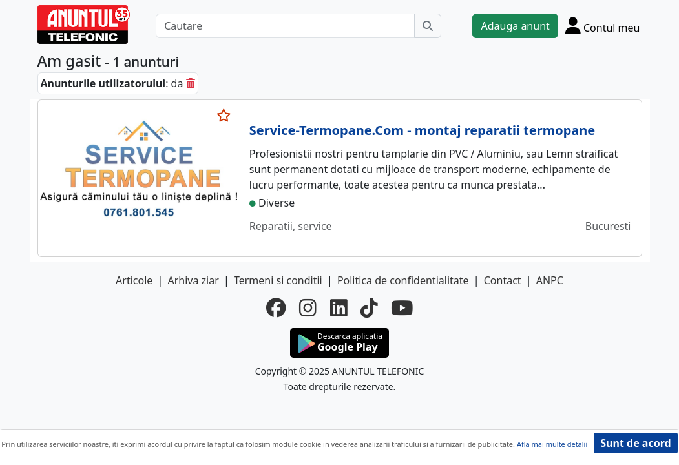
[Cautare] (285, 26)
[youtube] (402, 308)
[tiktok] (369, 308)
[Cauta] (427, 26)
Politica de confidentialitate (403, 280)
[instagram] (308, 308)
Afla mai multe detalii (552, 444)
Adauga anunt (515, 26)
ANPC (549, 280)
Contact (502, 280)
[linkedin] (339, 308)
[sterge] (190, 83)
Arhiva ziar (192, 280)
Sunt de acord (635, 443)
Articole (134, 280)
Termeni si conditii (278, 280)
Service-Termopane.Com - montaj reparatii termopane (422, 130)
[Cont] (602, 25)
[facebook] (276, 308)
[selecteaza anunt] (224, 115)
